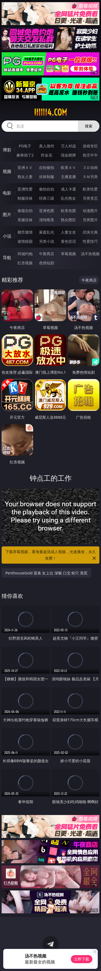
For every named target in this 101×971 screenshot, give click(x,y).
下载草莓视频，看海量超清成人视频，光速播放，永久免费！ (51, 555)
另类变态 (90, 198)
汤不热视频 (90, 253)
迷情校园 (25, 241)
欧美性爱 (90, 189)
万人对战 (68, 145)
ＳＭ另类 (90, 176)
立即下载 (81, 959)
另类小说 (46, 241)
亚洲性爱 (25, 189)
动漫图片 (90, 210)
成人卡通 (68, 189)
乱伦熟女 (68, 198)
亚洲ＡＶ (25, 167)
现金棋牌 (68, 155)
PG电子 (25, 145)
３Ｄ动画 (90, 167)
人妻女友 (68, 232)
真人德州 (46, 145)
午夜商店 (46, 253)
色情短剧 (46, 262)
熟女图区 (68, 219)
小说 (7, 236)
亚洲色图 (46, 210)
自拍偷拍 (46, 167)
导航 (7, 258)
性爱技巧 (90, 241)
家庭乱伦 (46, 232)
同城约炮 (25, 253)
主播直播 (68, 176)
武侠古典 (90, 232)
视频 (7, 171)
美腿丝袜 (25, 219)
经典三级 (46, 198)
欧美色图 (68, 210)
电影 (7, 193)
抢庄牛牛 (90, 155)
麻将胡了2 (25, 155)
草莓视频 (68, 253)
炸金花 (46, 155)
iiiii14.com (50, 112)
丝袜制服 (46, 176)
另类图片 (90, 219)
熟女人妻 (25, 176)
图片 (7, 214)
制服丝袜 (25, 198)
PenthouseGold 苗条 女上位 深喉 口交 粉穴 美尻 (46, 572)
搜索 (88, 126)
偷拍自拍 (46, 189)
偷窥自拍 (25, 210)
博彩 (7, 150)
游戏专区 (90, 145)
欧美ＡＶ (68, 167)
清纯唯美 (46, 219)
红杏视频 (25, 262)
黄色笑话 (68, 241)
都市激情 (25, 232)
